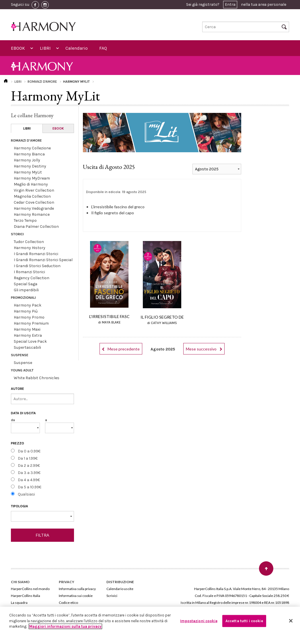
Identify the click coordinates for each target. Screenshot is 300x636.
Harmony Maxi (27, 329)
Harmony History (29, 247)
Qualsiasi (26, 494)
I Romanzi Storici (29, 271)
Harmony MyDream (32, 178)
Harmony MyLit (28, 172)
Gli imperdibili (26, 290)
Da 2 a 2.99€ (29, 465)
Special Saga (25, 284)
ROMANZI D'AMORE (42, 82)
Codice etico (68, 602)
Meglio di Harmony (31, 184)
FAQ (103, 48)
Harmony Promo (29, 317)
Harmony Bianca (29, 154)
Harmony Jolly (27, 160)
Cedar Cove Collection (34, 202)
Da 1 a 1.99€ (28, 458)
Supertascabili (27, 347)
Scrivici (111, 595)
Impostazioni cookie (198, 621)
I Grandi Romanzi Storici (36, 253)
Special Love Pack (30, 341)
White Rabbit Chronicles (36, 377)
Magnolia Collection (32, 196)
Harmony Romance (32, 214)
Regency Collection (31, 277)
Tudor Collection (29, 241)
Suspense (23, 362)
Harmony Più (26, 311)
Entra (230, 4)
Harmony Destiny (30, 166)
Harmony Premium (31, 323)
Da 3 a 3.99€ (29, 472)
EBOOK (18, 48)
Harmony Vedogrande (34, 208)
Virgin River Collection (34, 190)
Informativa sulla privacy (77, 589)
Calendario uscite (119, 589)
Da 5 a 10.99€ (29, 487)
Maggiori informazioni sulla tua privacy (65, 626)
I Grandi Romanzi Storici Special (43, 259)
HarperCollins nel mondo (30, 589)
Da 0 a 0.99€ (29, 451)
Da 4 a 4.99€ (29, 479)
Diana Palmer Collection (36, 226)
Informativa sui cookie (76, 595)
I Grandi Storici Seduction (37, 265)
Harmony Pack (27, 305)
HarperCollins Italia (25, 595)
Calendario (76, 48)
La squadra (19, 602)
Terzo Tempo (25, 220)
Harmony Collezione (32, 148)
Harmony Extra (28, 335)
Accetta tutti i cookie (244, 621)
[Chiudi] (291, 620)
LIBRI (45, 48)
